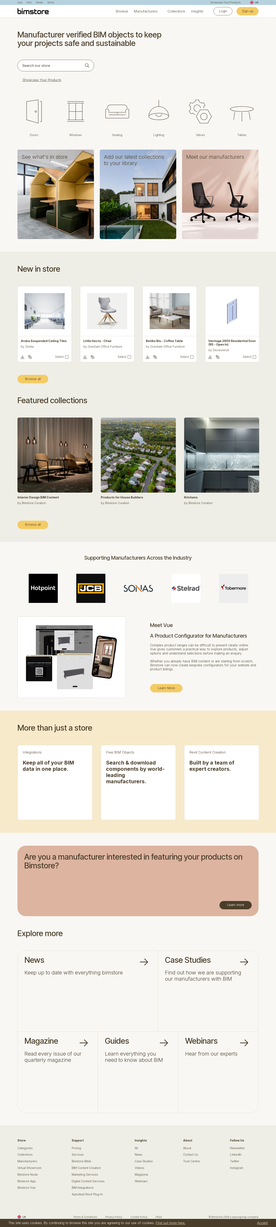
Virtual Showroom (29, 1168)
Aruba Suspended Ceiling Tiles (44, 341)
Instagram (236, 1168)
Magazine (141, 1174)
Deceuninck (221, 350)
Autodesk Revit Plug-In (87, 1194)
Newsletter (237, 1148)
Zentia (29, 346)
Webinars (141, 1181)
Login (223, 11)
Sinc (29, 2)
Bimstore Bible (81, 1161)
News (138, 1154)
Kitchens (191, 497)
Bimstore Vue (26, 1187)
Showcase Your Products (225, 2)
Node (39, 2)
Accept (262, 1223)
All (136, 1148)
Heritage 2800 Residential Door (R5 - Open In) (232, 342)
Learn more (235, 905)
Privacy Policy (113, 1216)
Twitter (234, 1161)
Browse (122, 11)
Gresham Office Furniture (105, 346)
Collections (176, 11)
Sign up (247, 11)
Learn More (166, 688)
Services (78, 1154)
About (187, 1148)
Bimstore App (26, 1181)
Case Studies (144, 1161)
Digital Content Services (88, 1181)
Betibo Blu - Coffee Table (164, 341)
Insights (197, 11)
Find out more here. (170, 1223)
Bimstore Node (27, 1174)
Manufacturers (146, 11)
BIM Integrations (83, 1187)
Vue (19, 2)
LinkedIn (236, 1154)
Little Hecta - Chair (97, 341)
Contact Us (190, 1154)
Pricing (76, 1148)
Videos (139, 1168)
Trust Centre (191, 1161)
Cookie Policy (139, 1216)
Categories (25, 1148)
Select (59, 356)
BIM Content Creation (86, 1168)
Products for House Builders (122, 497)
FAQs (159, 1216)
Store (50, 2)
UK (254, 2)
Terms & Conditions (85, 1216)
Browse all (33, 379)
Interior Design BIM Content (38, 497)
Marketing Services (85, 1174)
